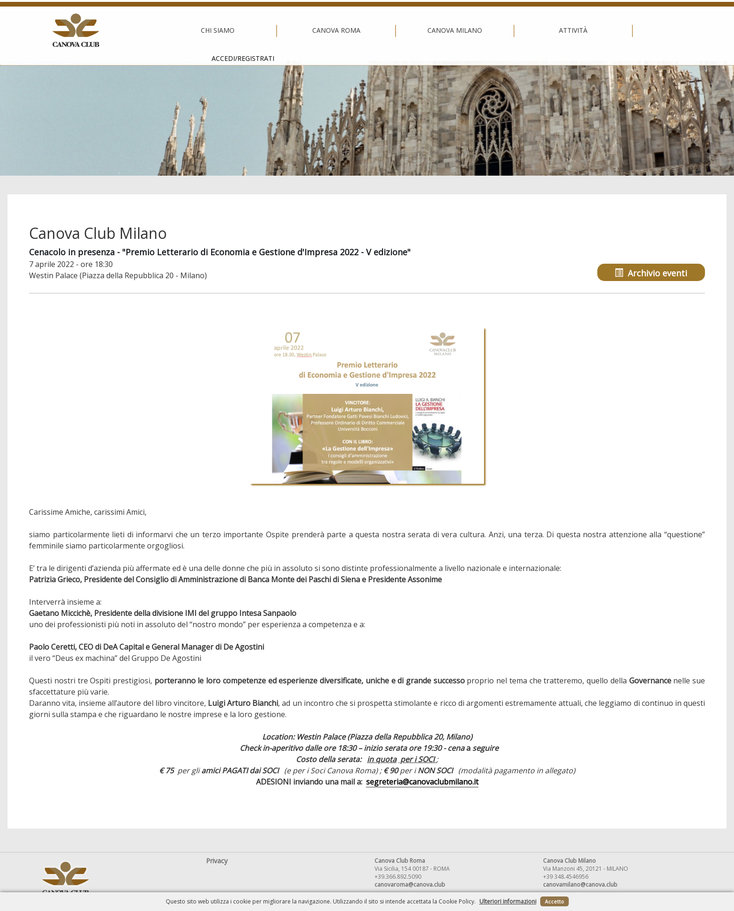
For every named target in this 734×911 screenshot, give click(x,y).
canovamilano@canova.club (580, 885)
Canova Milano (364, 30)
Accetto (554, 901)
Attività (483, 30)
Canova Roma (246, 30)
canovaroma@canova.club (409, 885)
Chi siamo (127, 30)
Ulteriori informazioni (507, 901)
